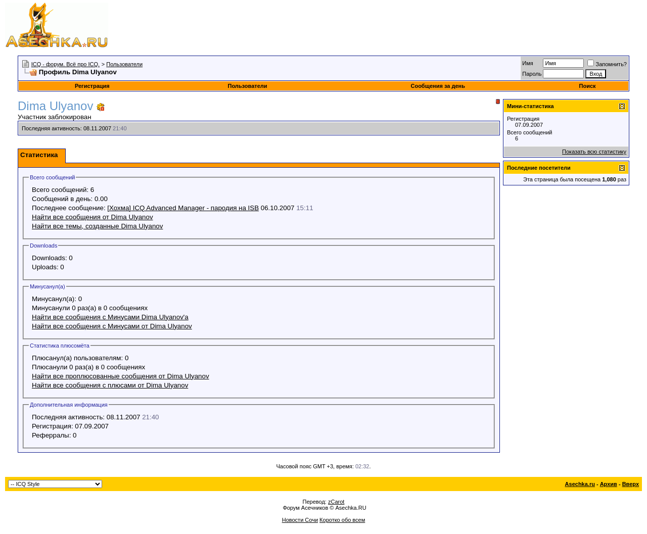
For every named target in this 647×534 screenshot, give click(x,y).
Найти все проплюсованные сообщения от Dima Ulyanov (120, 376)
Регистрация (92, 86)
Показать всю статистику (594, 152)
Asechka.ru (580, 484)
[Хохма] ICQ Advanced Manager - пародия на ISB (183, 208)
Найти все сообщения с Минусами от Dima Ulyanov (112, 326)
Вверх (630, 484)
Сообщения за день (437, 86)
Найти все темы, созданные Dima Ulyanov (97, 226)
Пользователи (124, 64)
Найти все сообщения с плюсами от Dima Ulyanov (110, 385)
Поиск (587, 86)
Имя (527, 63)
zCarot (336, 502)
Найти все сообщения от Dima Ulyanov (92, 217)
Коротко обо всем (342, 520)
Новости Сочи (300, 520)
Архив (608, 484)
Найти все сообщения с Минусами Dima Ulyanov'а (110, 317)
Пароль (531, 74)
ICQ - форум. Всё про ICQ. (65, 64)
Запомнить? (607, 64)
